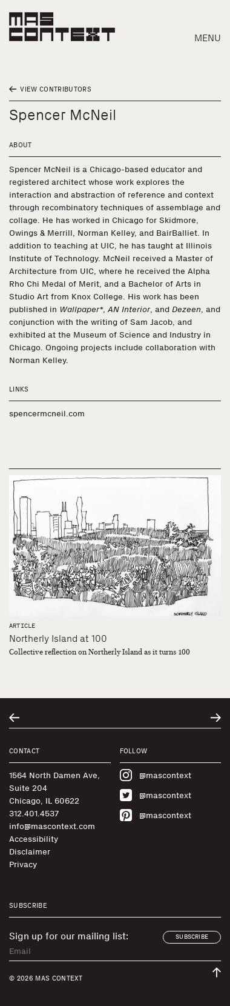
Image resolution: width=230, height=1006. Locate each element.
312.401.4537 (34, 813)
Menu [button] (207, 38)
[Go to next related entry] (216, 717)
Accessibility (33, 839)
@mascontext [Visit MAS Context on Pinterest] (155, 815)
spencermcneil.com (47, 413)
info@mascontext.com (52, 826)
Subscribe (192, 937)
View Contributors (50, 89)
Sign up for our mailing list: (68, 936)
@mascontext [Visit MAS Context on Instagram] (155, 775)
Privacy (23, 864)
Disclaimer (29, 852)
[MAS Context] (62, 26)
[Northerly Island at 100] (115, 545)
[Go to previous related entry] (14, 717)
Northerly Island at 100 (58, 638)
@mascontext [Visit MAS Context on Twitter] (155, 795)
